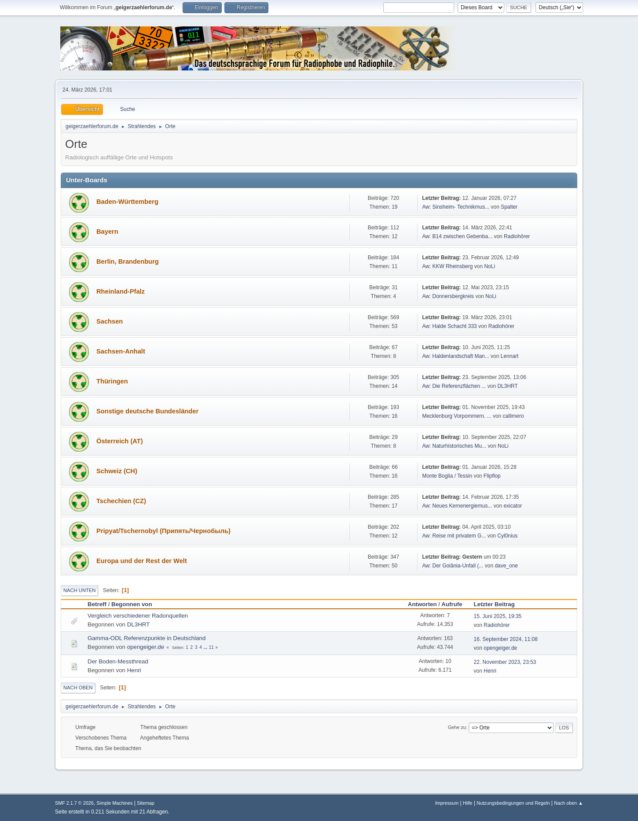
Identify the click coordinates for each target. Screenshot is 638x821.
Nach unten (79, 590)
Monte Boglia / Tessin (447, 476)
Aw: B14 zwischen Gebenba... (457, 236)
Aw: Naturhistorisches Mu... (454, 446)
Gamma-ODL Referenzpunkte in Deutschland (146, 638)
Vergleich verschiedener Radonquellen (138, 615)
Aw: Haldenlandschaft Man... (455, 356)
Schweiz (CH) (116, 471)
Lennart (510, 356)
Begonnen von (131, 604)
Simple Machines (114, 803)
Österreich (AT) (119, 441)
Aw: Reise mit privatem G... (454, 536)
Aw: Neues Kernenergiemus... (457, 506)
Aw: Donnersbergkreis (448, 296)
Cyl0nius (507, 536)
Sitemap (145, 803)
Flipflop (492, 476)
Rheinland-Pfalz (120, 291)
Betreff (97, 604)
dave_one (506, 566)
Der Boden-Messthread (118, 661)
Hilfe (468, 803)
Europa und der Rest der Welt (141, 560)
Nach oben (78, 687)
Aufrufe (451, 604)
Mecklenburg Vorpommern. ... (456, 416)
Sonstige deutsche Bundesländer (147, 411)
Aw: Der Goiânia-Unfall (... (452, 566)
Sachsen (109, 321)
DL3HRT (507, 386)
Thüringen (112, 381)
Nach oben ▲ (568, 803)
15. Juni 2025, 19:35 (498, 616)
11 (211, 647)
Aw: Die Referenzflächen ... (454, 386)
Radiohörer (517, 236)
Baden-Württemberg (127, 201)
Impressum (446, 803)
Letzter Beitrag (498, 604)
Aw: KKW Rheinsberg (447, 266)
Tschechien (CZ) (121, 500)
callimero (513, 416)
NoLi (489, 266)
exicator (512, 506)
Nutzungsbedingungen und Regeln (513, 803)
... (206, 647)
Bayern (107, 231)
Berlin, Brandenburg (127, 261)
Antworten (422, 604)
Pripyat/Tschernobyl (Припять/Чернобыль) (163, 530)
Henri (134, 670)
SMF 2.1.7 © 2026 (74, 803)
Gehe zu (457, 727)
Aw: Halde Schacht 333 (450, 326)
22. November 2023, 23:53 (505, 662)
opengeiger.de (146, 647)
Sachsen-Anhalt (120, 351)
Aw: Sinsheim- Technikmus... (455, 207)
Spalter (509, 207)
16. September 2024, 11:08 (506, 639)
